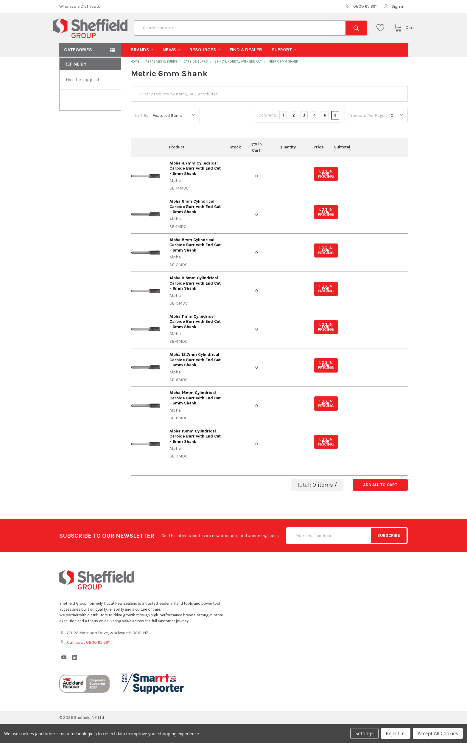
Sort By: (141, 134)
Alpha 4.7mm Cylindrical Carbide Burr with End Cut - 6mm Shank (195, 187)
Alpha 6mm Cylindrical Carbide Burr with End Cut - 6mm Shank (195, 225)
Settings (364, 733)
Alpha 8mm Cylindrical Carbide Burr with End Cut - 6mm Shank (195, 264)
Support (284, 69)
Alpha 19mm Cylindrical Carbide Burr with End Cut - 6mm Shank (195, 455)
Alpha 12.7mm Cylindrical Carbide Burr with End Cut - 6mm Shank (195, 379)
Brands (142, 69)
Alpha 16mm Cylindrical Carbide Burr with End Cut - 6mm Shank (195, 417)
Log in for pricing (326, 193)
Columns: (268, 134)
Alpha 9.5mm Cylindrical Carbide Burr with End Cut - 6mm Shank (195, 302)
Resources (204, 69)
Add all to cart (380, 503)
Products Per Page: (366, 134)
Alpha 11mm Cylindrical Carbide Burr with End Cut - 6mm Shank (195, 340)
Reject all (396, 733)
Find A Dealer (246, 69)
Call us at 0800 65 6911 (88, 661)
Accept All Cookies (438, 733)
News (171, 69)
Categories (78, 69)
